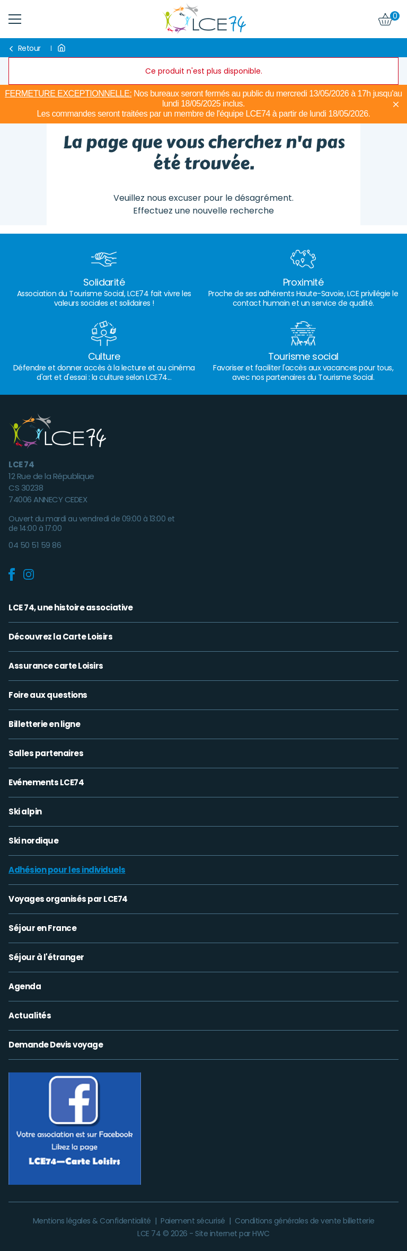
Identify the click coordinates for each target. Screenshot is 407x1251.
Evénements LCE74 (46, 782)
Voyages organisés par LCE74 (68, 899)
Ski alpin (25, 811)
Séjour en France (42, 928)
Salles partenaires (45, 753)
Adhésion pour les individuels (67, 870)
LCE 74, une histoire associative (70, 607)
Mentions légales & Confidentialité (93, 1221)
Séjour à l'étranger (46, 957)
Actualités (29, 1015)
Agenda (24, 986)
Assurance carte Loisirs (55, 666)
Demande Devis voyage (55, 1045)
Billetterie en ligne (44, 724)
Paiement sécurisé (194, 1221)
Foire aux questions (47, 695)
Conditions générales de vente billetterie (305, 1221)
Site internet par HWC (232, 1233)
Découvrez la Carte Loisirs (60, 637)
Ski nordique (33, 841)
